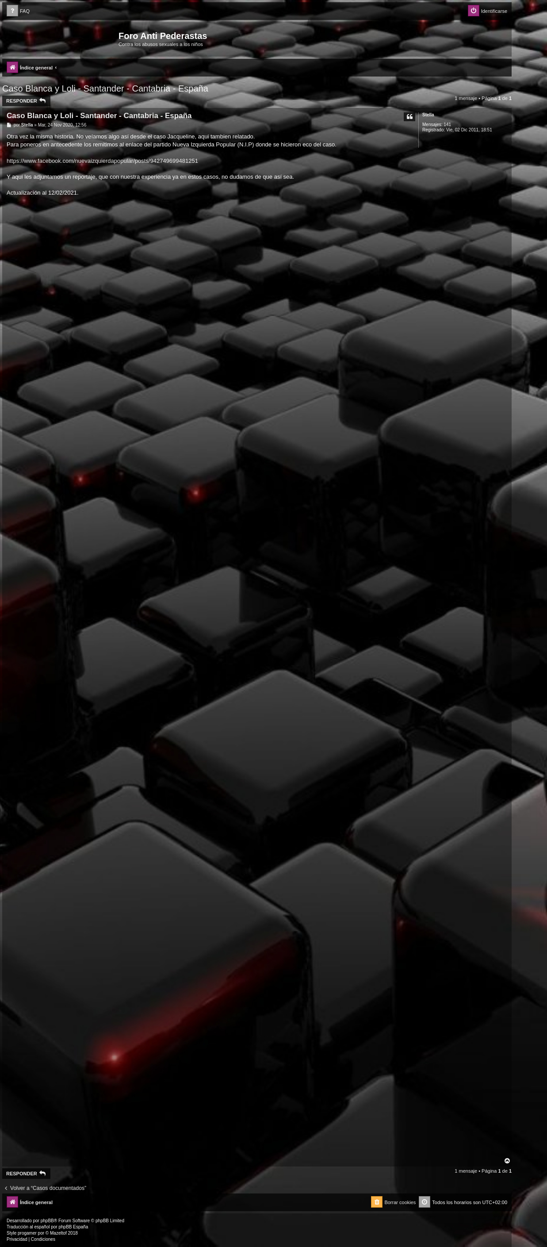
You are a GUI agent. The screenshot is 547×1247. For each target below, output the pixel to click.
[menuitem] (18, 11)
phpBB (47, 1220)
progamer (27, 1233)
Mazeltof (58, 1233)
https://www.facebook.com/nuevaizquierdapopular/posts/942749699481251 (102, 160)
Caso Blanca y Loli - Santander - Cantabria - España (105, 88)
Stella (428, 114)
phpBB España (73, 1226)
